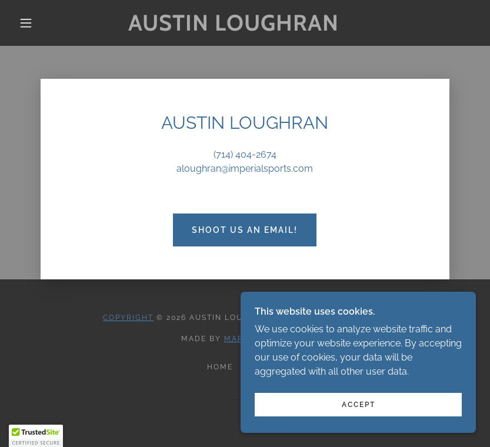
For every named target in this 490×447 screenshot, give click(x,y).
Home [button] (220, 367)
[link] (234, 27)
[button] (26, 23)
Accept (358, 405)
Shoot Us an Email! (245, 230)
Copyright (128, 317)
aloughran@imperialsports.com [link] (244, 168)
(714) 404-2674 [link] (245, 154)
